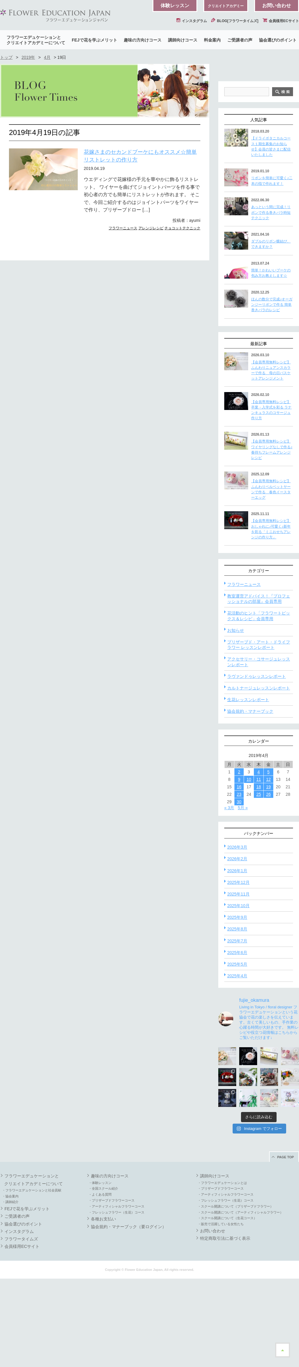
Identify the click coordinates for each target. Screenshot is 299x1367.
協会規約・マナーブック (250, 799)
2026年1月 (237, 959)
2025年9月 (237, 1005)
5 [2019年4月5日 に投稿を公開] (268, 860)
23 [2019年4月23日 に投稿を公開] (239, 882)
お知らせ (235, 718)
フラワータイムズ (21, 1327)
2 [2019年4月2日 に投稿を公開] (239, 860)
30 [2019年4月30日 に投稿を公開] (239, 890)
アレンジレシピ (151, 228)
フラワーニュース (123, 228)
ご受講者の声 (239, 40)
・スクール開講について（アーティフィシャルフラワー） (240, 1301)
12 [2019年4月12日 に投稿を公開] (268, 867)
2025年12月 (238, 970)
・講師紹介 (10, 1290)
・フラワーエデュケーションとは (222, 1271)
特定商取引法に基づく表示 (225, 1326)
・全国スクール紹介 (103, 1277)
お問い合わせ (276, 5)
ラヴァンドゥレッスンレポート (256, 764)
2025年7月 (237, 1029)
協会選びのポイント (278, 40)
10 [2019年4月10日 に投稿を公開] (248, 867)
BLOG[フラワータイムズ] (234, 21)
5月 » (243, 896)
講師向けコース (182, 40)
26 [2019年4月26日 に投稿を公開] (268, 882)
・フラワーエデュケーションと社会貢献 (31, 1278)
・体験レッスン (100, 1271)
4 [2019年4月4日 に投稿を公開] (258, 860)
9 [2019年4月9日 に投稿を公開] (239, 867)
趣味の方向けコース (142, 40)
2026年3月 (237, 935)
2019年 (28, 57)
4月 (47, 57)
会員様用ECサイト (281, 21)
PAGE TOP (285, 1245)
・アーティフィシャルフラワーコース (116, 1295)
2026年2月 (237, 947)
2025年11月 (238, 982)
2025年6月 (237, 1041)
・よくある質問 (100, 1283)
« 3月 (229, 896)
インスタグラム (191, 21)
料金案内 (212, 40)
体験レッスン (175, 5)
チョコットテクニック (182, 228)
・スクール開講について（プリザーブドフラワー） (235, 1295)
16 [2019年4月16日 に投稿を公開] (239, 875)
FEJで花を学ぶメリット (94, 40)
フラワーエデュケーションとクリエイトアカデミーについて (36, 40)
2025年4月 (237, 1064)
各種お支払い (103, 1307)
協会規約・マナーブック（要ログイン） (128, 1315)
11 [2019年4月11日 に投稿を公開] (258, 867)
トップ (6, 57)
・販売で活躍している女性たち (221, 1312)
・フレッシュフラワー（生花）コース (116, 1301)
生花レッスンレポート (248, 788)
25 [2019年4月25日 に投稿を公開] (258, 882)
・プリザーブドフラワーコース (112, 1289)
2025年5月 (237, 1052)
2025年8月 (237, 1017)
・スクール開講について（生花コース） (227, 1306)
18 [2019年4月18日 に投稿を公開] (258, 875)
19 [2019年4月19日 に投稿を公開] (268, 875)
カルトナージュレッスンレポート (258, 776)
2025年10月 (238, 994)
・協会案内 (10, 1284)
